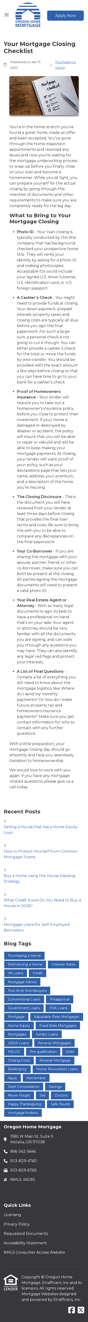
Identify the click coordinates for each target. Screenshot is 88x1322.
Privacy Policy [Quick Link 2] (17, 1224)
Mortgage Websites (40, 1294)
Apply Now (65, 15)
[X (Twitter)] (81, 1310)
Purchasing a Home (65, 65)
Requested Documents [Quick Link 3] (26, 1233)
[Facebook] (71, 1310)
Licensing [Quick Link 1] (12, 1215)
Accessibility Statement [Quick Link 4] (25, 1243)
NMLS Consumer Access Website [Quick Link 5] (34, 1252)
